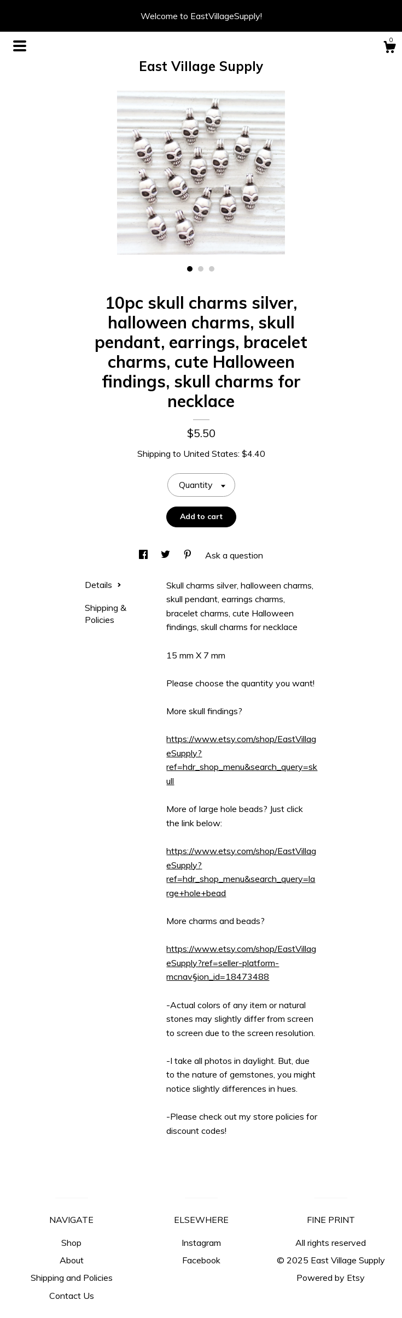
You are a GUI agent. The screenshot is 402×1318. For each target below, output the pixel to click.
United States (210, 453)
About (72, 1260)
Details (103, 584)
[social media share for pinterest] (188, 555)
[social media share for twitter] (166, 555)
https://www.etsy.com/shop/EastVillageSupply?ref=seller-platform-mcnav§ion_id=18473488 (241, 962)
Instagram (201, 1242)
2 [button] (200, 269)
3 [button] (211, 269)
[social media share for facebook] (144, 555)
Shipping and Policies (72, 1277)
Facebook (201, 1260)
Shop (71, 1242)
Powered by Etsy (330, 1277)
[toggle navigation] (19, 45)
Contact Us (71, 1295)
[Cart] (389, 48)
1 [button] (190, 269)
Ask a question (234, 555)
